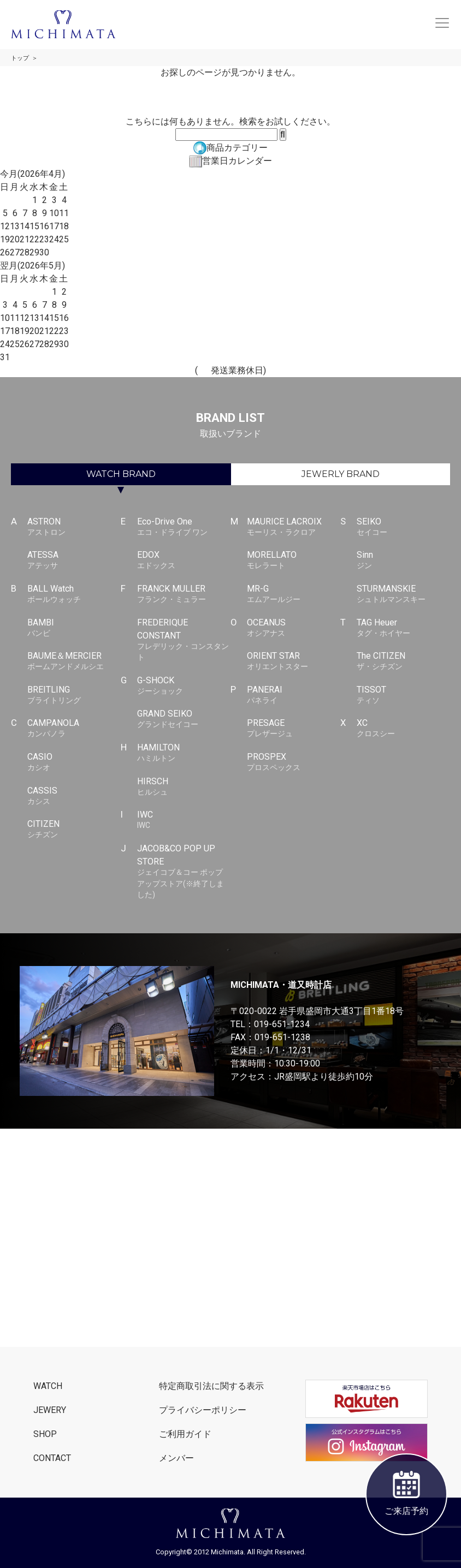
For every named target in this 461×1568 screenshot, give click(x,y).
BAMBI (74, 628)
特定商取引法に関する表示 (211, 1386)
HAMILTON (183, 753)
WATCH (121, 474)
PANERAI (293, 695)
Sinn (403, 560)
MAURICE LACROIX (293, 527)
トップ (20, 58)
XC (403, 729)
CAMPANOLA (74, 729)
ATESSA (74, 560)
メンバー (176, 1458)
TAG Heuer (403, 628)
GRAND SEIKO (183, 719)
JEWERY (49, 1410)
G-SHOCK (183, 686)
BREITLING (74, 695)
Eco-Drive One (183, 527)
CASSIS (74, 796)
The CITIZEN (403, 661)
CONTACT (52, 1458)
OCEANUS (293, 628)
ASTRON (74, 527)
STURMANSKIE (403, 594)
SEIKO (403, 527)
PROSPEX (293, 762)
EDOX (183, 560)
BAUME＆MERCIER (74, 661)
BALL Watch (74, 594)
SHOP (45, 1434)
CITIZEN (74, 829)
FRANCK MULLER (183, 594)
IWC (183, 820)
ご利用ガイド (185, 1434)
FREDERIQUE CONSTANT (183, 640)
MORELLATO (293, 560)
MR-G (293, 594)
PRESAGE (293, 729)
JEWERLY (341, 474)
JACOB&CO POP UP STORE (183, 872)
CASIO (74, 762)
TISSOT (403, 695)
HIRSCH (183, 787)
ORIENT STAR (293, 661)
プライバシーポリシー (202, 1410)
